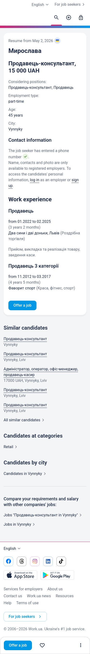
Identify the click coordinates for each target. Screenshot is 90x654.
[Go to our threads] (21, 561)
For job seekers (70, 4)
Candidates (26, 473)
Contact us (13, 596)
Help (8, 603)
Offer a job (18, 645)
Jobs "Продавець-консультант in (44, 515)
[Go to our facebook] (8, 561)
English (13, 549)
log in (34, 180)
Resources (65, 596)
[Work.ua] (8, 19)
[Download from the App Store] (20, 575)
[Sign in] (80, 18)
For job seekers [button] (26, 617)
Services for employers (23, 589)
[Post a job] (68, 18)
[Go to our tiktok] (61, 561)
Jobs (20, 524)
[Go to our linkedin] (48, 561)
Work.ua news (39, 596)
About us (55, 589)
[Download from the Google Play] (57, 575)
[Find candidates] (56, 18)
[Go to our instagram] (35, 561)
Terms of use (27, 603)
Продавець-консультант (25, 339)
